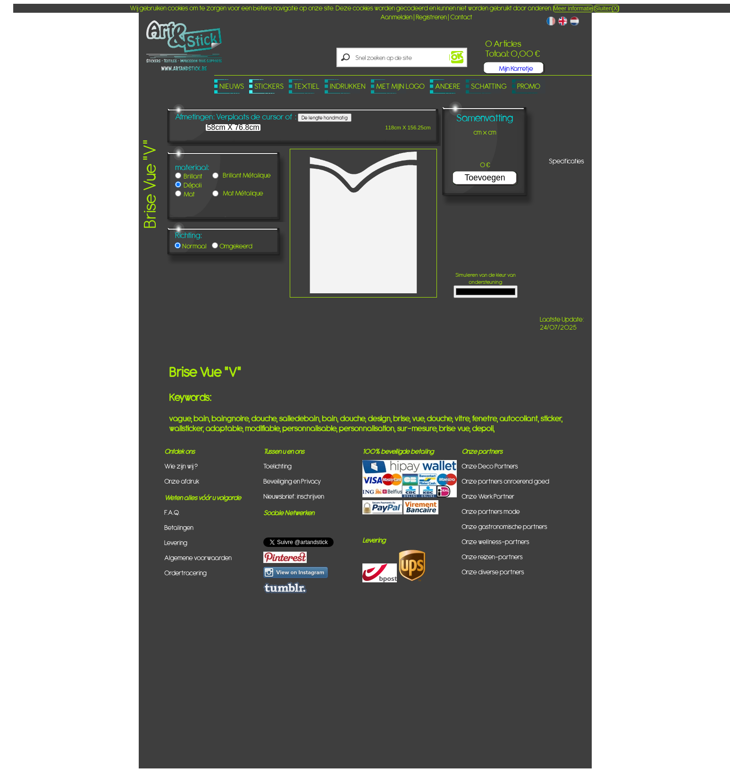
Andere (448, 86)
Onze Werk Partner (487, 496)
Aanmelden (396, 17)
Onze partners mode (490, 511)
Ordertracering (185, 573)
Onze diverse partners (492, 572)
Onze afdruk (181, 481)
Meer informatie (573, 8)
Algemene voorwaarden (198, 558)
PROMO (528, 86)
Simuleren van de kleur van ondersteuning (485, 284)
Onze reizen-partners (492, 557)
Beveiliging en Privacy (292, 481)
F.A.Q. (172, 512)
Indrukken (348, 86)
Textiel (306, 86)
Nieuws (231, 86)
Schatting (489, 86)
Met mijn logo (400, 86)
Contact (461, 17)
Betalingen (178, 527)
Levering (175, 542)
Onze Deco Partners (489, 466)
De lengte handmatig (325, 117)
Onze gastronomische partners (504, 526)
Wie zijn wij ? (181, 466)
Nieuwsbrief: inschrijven (293, 496)
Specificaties (566, 161)
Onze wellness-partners (495, 541)
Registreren (431, 17)
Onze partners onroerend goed (505, 481)
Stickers (269, 86)
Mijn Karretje (516, 68)
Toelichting (277, 466)
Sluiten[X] (607, 8)
